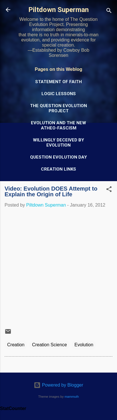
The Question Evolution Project (58, 108)
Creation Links (58, 169)
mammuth (72, 396)
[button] (109, 190)
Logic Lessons (58, 93)
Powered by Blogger (58, 385)
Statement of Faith (58, 81)
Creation (15, 344)
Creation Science (49, 344)
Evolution (83, 344)
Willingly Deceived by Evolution (58, 142)
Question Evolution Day (58, 157)
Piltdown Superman (58, 10)
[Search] (109, 11)
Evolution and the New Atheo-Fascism (58, 125)
